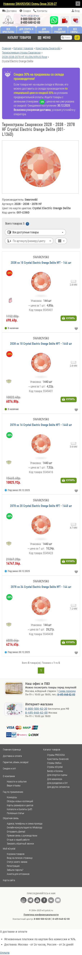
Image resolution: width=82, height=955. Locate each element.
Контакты (42, 11)
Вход (77, 11)
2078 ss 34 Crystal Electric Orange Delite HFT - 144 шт (41, 587)
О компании (9, 776)
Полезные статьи (15, 813)
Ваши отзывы (13, 785)
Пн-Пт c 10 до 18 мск (30, 16)
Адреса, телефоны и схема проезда (24, 823)
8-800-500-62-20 (30, 19)
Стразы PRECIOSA (56, 755)
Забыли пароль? (15, 870)
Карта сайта (9, 880)
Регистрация (13, 866)
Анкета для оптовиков (18, 874)
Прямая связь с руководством (22, 835)
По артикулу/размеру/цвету (29, 241)
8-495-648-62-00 (30, 22)
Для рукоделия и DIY (57, 783)
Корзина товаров (15, 854)
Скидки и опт (9, 768)
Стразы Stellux (54, 763)
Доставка (11, 11)
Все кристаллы (8, 30)
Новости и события (16, 781)
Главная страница (12, 749)
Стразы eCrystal (55, 767)
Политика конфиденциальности (41, 914)
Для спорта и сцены (57, 775)
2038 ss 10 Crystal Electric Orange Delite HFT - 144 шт (41, 263)
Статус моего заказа (17, 862)
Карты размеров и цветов (20, 805)
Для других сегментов (58, 787)
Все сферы (74, 30)
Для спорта (26, 30)
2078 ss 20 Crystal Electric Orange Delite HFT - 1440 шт (41, 506)
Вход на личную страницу (20, 858)
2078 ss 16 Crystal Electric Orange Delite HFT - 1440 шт (41, 425)
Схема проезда (67, 691)
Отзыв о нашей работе (18, 839)
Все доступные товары (25, 232)
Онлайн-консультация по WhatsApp (24, 827)
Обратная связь (11, 818)
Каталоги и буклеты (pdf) (19, 809)
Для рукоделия (59, 30)
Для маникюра (43, 30)
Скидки (27, 11)
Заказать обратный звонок (20, 843)
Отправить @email (16, 831)
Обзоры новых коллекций (20, 801)
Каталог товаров (51, 749)
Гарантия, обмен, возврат (16, 762)
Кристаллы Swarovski (58, 759)
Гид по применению (13, 792)
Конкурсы (12, 797)
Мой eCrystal (9, 848)
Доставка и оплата (12, 756)
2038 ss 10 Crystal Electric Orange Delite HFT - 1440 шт (41, 344)
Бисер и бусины (55, 771)
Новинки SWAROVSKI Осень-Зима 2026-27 (30, 4)
